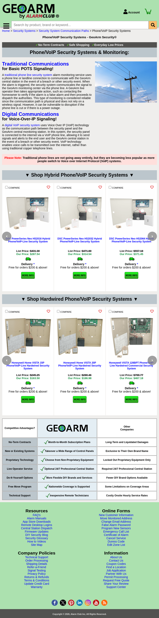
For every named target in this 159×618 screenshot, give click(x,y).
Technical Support (36, 562)
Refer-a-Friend (36, 572)
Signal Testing (37, 575)
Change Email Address (116, 526)
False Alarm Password (116, 530)
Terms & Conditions (36, 585)
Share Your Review (116, 588)
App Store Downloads (37, 526)
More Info (28, 280)
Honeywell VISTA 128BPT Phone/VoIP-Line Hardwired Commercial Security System (131, 370)
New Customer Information (116, 520)
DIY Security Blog (36, 539)
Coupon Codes (116, 568)
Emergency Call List (116, 536)
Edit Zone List (116, 549)
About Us (116, 562)
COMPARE (12, 192)
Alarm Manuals (36, 523)
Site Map (36, 549)
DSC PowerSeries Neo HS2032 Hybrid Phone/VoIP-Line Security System (80, 245)
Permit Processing (116, 582)
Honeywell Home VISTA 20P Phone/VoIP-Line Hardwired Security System (79, 370)
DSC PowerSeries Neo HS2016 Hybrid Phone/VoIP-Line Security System (28, 245)
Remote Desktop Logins (36, 530)
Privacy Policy (37, 578)
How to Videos (36, 546)
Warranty (36, 592)
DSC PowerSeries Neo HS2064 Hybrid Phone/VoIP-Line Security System (131, 245)
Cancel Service (116, 543)
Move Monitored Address (116, 523)
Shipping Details (36, 568)
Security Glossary (36, 543)
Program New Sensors (116, 533)
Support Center (116, 592)
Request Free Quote (116, 585)
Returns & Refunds (36, 582)
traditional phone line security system (28, 79)
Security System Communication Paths (64, 35)
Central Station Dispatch (36, 533)
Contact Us (116, 565)
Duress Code (116, 546)
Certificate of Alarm (116, 539)
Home (6, 35)
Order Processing (36, 565)
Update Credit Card (36, 588)
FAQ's (37, 520)
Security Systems (24, 35)
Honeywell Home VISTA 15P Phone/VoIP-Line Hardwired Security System (27, 370)
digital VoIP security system (22, 130)
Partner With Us (116, 578)
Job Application (116, 575)
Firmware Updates (36, 536)
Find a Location (116, 572)
